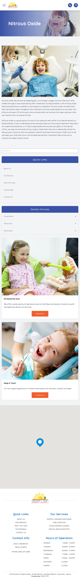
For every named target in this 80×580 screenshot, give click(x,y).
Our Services (8, 176)
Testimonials (8, 190)
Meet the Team (9, 183)
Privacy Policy (61, 574)
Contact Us (8, 197)
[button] (4, 5)
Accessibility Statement (49, 574)
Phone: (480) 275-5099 (21, 552)
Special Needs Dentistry (59, 529)
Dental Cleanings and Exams (59, 519)
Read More (40, 314)
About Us (7, 169)
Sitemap (68, 574)
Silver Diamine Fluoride (59, 526)
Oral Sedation (59, 522)
